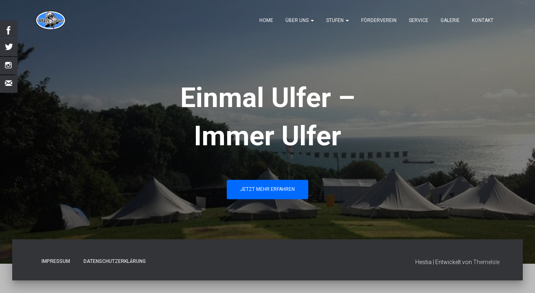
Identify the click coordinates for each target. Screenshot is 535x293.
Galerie (450, 20)
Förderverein (379, 20)
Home (266, 20)
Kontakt (482, 20)
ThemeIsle (486, 262)
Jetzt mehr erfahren (267, 189)
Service (418, 20)
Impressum (56, 261)
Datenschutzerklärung (114, 261)
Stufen (337, 20)
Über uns (299, 20)
